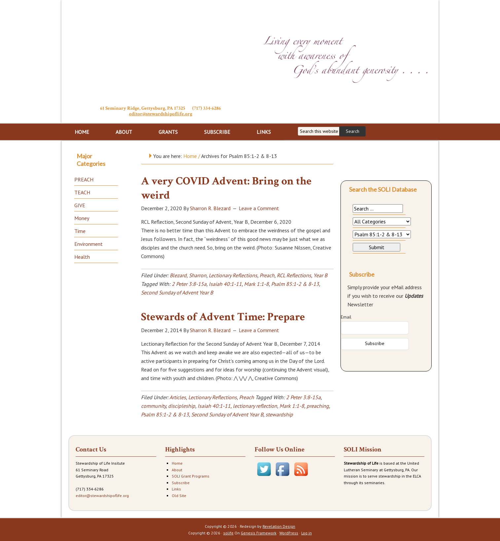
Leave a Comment (259, 208)
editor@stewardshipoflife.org (160, 114)
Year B (320, 275)
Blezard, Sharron (188, 275)
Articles (177, 397)
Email (346, 317)
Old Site (179, 495)
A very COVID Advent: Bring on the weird (226, 188)
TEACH (82, 192)
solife (228, 532)
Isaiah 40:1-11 (225, 284)
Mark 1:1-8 (256, 284)
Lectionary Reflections (233, 275)
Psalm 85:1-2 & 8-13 (295, 284)
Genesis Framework (258, 532)
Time (80, 231)
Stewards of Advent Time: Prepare (223, 317)
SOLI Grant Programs (190, 476)
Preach (267, 275)
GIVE (79, 205)
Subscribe (181, 482)
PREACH (83, 179)
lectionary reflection (255, 406)
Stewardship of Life (160, 52)
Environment (88, 244)
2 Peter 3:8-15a (189, 284)
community (153, 406)
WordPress (288, 532)
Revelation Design (279, 526)
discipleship (181, 406)
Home (177, 463)
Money (81, 218)
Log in (306, 532)
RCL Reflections (294, 275)
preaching (317, 406)
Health (82, 256)
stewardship (279, 414)
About (177, 469)
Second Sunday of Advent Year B (177, 292)
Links (176, 488)
